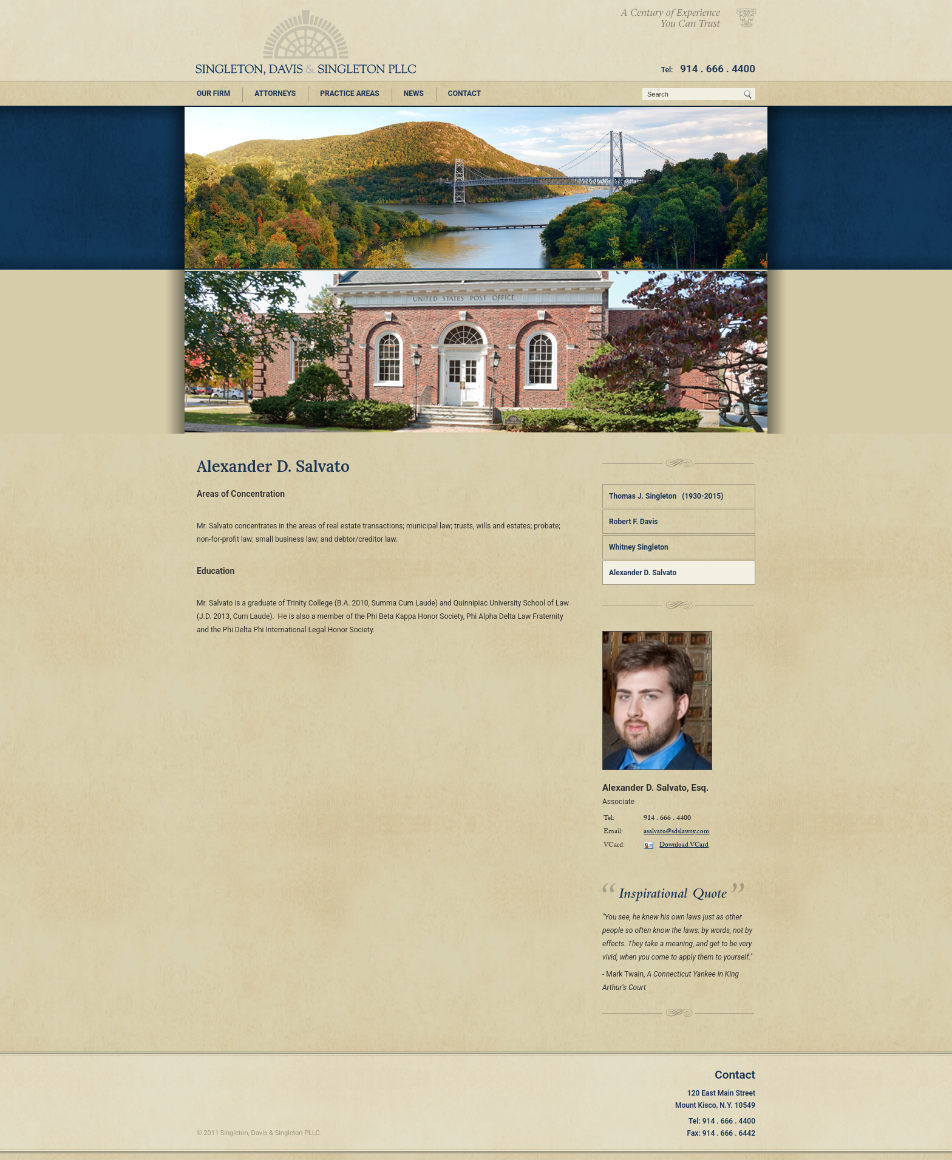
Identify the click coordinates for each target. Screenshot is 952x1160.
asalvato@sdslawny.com (676, 832)
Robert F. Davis (633, 521)
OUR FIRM (213, 93)
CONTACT (464, 93)
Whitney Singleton (638, 547)
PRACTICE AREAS (349, 93)
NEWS (414, 93)
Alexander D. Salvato (642, 572)
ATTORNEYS (275, 93)
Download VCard (676, 845)
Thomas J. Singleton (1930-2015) (666, 496)
